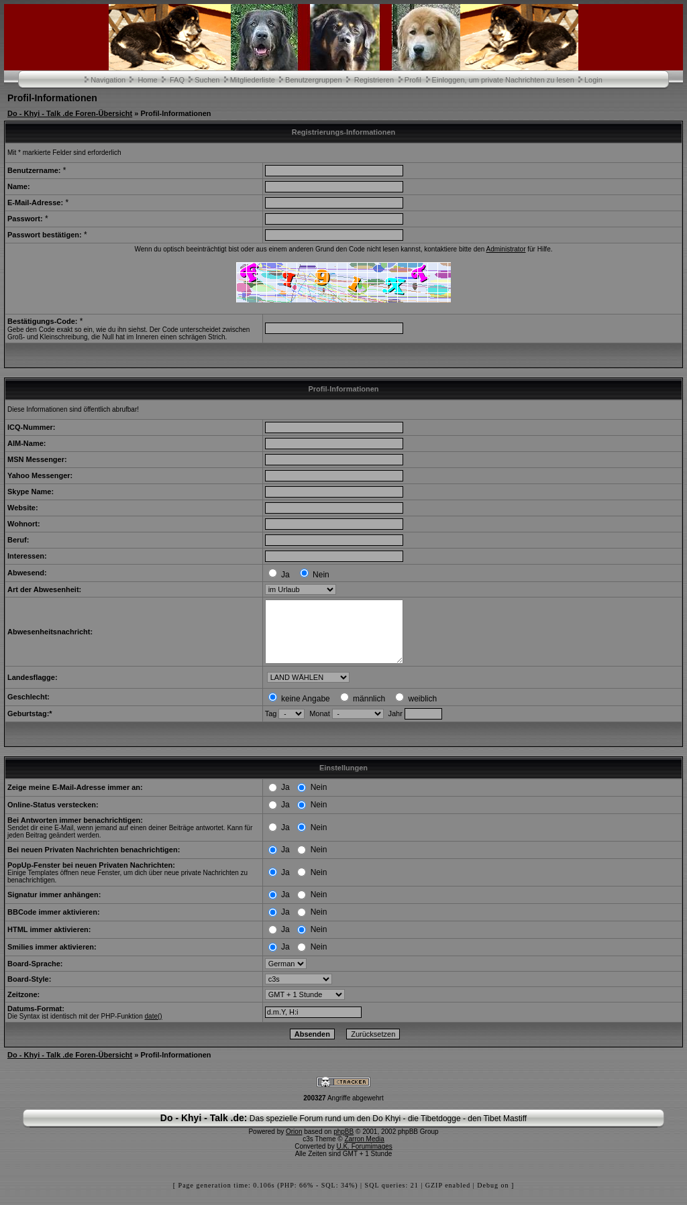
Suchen (207, 80)
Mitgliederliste (252, 80)
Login (593, 80)
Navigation (108, 80)
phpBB (343, 1143)
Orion (294, 1143)
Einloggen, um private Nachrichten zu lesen (503, 80)
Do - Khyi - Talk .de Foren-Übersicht (69, 113)
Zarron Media (364, 1151)
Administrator (506, 249)
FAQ (177, 80)
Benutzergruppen (313, 80)
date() (153, 1028)
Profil (413, 80)
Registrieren (374, 80)
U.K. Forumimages (364, 1158)
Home (147, 80)
